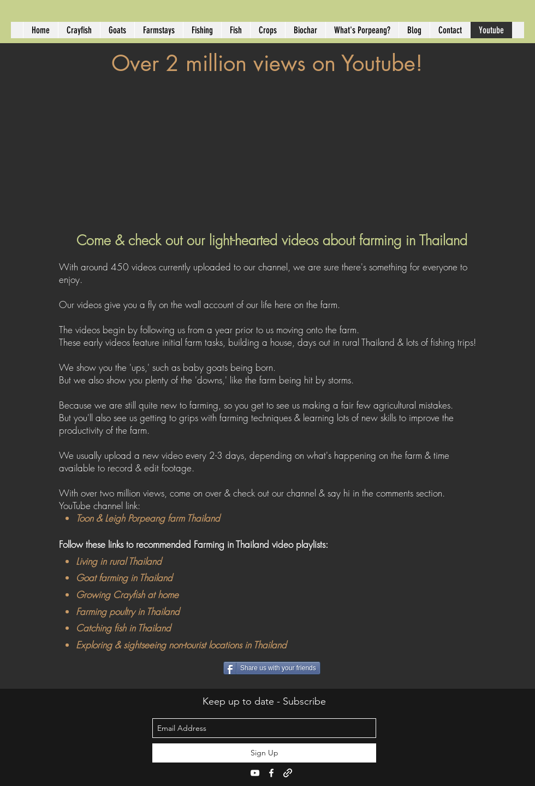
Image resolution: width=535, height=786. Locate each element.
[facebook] (271, 772)
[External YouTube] (272, 149)
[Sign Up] (264, 753)
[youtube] (254, 772)
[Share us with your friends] (271, 668)
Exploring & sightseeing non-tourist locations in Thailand (181, 645)
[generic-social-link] (287, 772)
